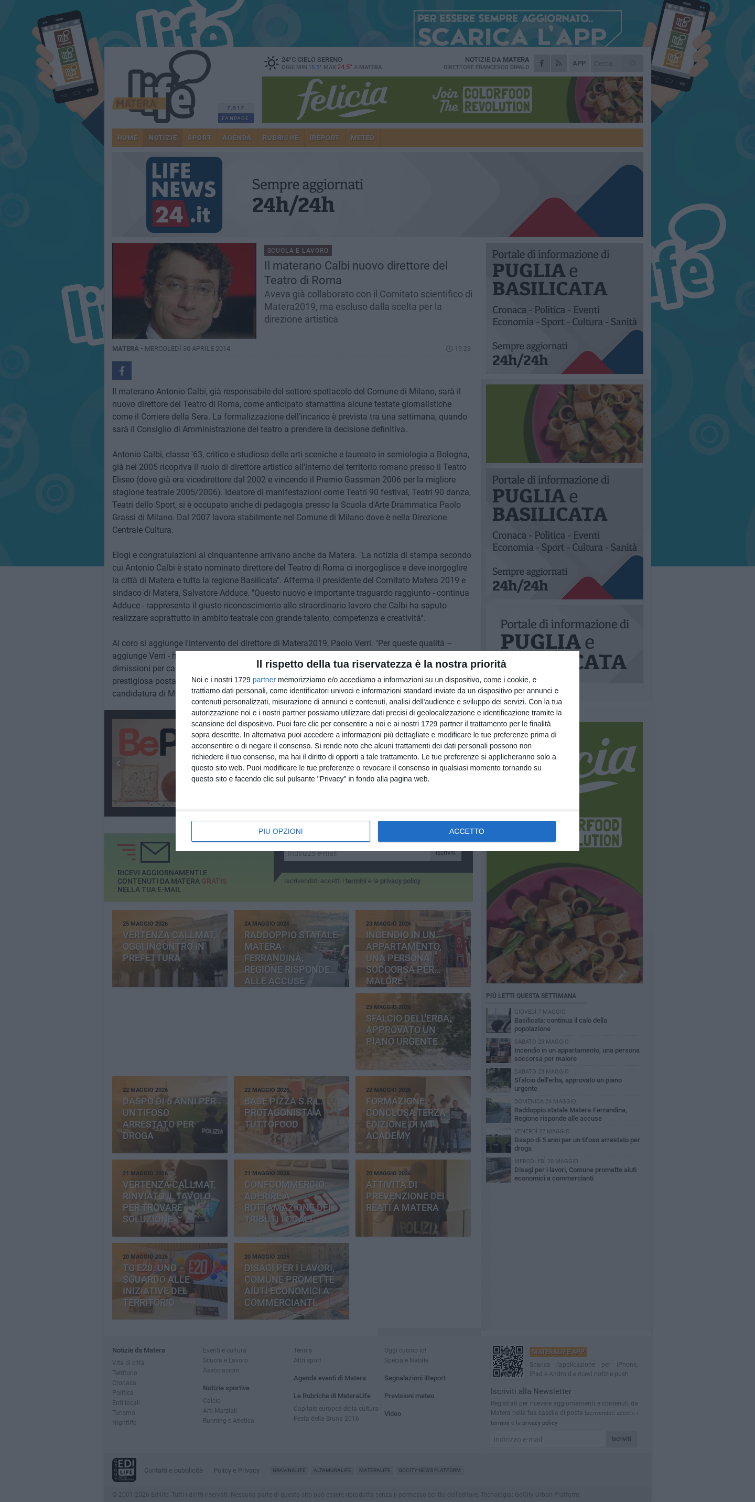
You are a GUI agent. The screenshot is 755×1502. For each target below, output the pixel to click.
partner (264, 679)
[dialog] (377, 751)
